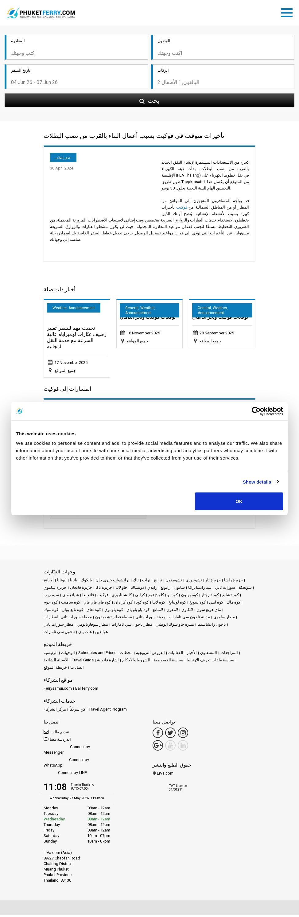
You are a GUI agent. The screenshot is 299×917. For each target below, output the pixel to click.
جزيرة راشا (233, 582)
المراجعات (229, 654)
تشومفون (173, 582)
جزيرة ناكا (103, 589)
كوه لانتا (158, 604)
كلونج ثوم (156, 596)
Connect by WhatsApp (66, 764)
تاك (136, 582)
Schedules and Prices (97, 654)
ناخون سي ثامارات (59, 633)
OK (239, 501)
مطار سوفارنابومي (92, 626)
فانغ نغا (88, 596)
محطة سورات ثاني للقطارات (68, 618)
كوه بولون (189, 596)
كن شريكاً (77, 711)
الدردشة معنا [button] (57, 741)
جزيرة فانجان (81, 589)
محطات (126, 654)
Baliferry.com (86, 690)
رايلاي (152, 589)
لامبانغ (158, 611)
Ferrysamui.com (58, 690)
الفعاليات (175, 654)
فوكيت (181, 209)
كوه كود (142, 604)
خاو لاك (121, 589)
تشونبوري (193, 582)
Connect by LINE (65, 774)
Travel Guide (83, 662)
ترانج (158, 582)
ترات (146, 582)
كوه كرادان (123, 604)
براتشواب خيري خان (112, 582)
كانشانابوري (122, 596)
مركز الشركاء (55, 711)
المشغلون (208, 654)
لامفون (172, 611)
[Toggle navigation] (288, 12)
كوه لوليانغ (177, 604)
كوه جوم (51, 604)
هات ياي (85, 633)
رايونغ (165, 589)
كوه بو (172, 596)
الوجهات (68, 654)
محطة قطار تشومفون (113, 618)
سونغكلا (245, 589)
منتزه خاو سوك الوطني (175, 626)
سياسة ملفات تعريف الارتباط (210, 662)
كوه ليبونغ (197, 604)
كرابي (140, 596)
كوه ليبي (216, 604)
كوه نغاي (94, 611)
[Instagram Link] (183, 734)
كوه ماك (233, 604)
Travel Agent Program (108, 711)
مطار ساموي (224, 618)
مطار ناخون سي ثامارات (131, 626)
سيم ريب (51, 596)
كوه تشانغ (230, 596)
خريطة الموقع (55, 669)
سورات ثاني (225, 589)
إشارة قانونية (108, 662)
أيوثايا (62, 582)
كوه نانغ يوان (72, 611)
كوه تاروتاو (210, 596)
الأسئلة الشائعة (56, 662)
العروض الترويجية (150, 654)
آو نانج (49, 582)
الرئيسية (51, 654)
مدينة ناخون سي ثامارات (189, 618)
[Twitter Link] (170, 734)
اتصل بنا (77, 669)
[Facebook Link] (158, 734)
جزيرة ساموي (55, 589)
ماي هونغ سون (208, 611)
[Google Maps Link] (158, 747)
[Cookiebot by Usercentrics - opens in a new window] (256, 411)
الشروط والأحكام (136, 662)
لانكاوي (187, 611)
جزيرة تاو (213, 582)
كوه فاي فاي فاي (97, 604)
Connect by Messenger (67, 751)
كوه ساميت (70, 604)
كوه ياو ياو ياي (138, 611)
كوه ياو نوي (113, 611)
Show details (257, 481)
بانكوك (86, 582)
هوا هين (101, 633)
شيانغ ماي (70, 596)
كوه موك (51, 611)
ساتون (179, 589)
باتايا (73, 582)
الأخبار (192, 654)
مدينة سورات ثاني (150, 618)
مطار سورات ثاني (58, 626)
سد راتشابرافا (200, 589)
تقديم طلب (56, 733)
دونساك (137, 589)
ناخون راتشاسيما (211, 626)
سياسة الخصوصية (168, 662)
